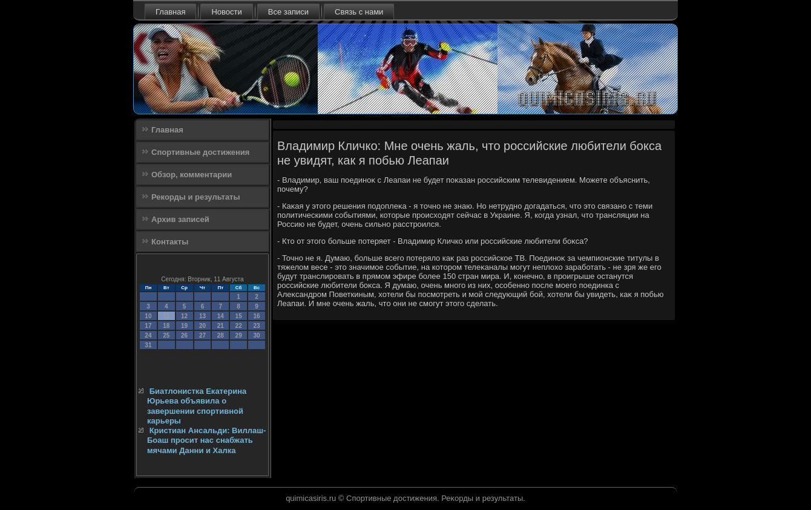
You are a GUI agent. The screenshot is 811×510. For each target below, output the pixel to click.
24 (148, 335)
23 (256, 325)
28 (220, 335)
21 (220, 325)
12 (184, 316)
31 (148, 345)
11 (166, 316)
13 (202, 316)
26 (184, 335)
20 (202, 325)
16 (256, 316)
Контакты (169, 241)
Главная (170, 11)
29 (238, 335)
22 (238, 325)
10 (148, 316)
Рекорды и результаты (195, 196)
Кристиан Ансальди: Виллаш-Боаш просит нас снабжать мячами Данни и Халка (206, 440)
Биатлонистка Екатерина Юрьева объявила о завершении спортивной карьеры (196, 406)
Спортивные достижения (200, 152)
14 (220, 316)
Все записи (288, 11)
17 (148, 325)
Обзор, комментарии (191, 174)
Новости (226, 11)
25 (166, 335)
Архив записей (180, 219)
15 (238, 316)
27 (202, 335)
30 (256, 335)
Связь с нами (359, 11)
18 (166, 325)
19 (184, 325)
